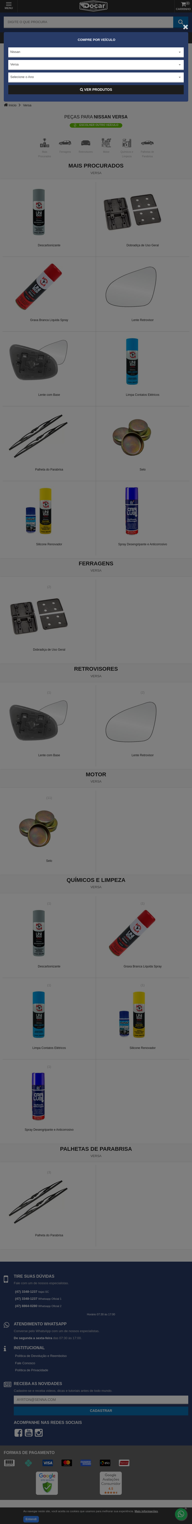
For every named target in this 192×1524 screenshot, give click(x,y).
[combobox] (96, 52)
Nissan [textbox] (15, 52)
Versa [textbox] (14, 64)
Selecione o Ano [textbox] (22, 77)
